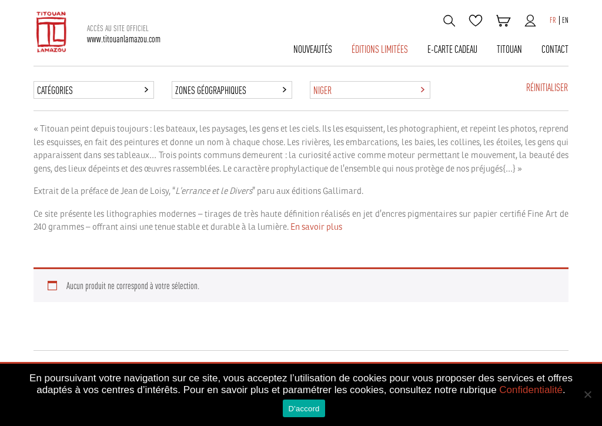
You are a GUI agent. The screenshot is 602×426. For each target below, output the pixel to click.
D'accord (304, 408)
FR (553, 20)
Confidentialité (531, 389)
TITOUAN (509, 49)
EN (565, 20)
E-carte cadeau (452, 49)
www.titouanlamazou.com (123, 34)
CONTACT (554, 49)
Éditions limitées (380, 49)
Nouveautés (312, 49)
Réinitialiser (547, 87)
